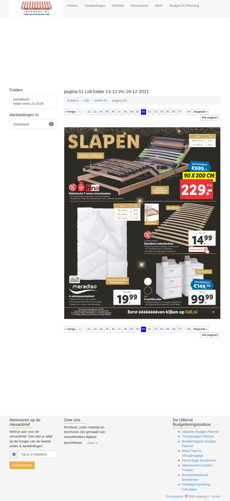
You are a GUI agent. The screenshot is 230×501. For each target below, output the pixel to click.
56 (173, 111)
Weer (159, 5)
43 (94, 111)
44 (101, 111)
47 (119, 111)
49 (131, 111)
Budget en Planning (184, 5)
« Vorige (70, 111)
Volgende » (200, 111)
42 (88, 111)
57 (179, 111)
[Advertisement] (115, 53)
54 (161, 111)
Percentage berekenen (199, 460)
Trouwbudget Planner (198, 436)
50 (137, 111)
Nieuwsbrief (139, 5)
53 (155, 111)
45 (107, 111)
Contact (216, 496)
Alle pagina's (209, 117)
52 (149, 111)
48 (125, 111)
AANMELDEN (22, 465)
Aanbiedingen (95, 5)
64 (188, 111)
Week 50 (100, 100)
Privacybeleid (174, 496)
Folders (72, 5)
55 (167, 111)
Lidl (86, 100)
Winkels (118, 5)
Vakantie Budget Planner (200, 431)
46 (113, 111)
